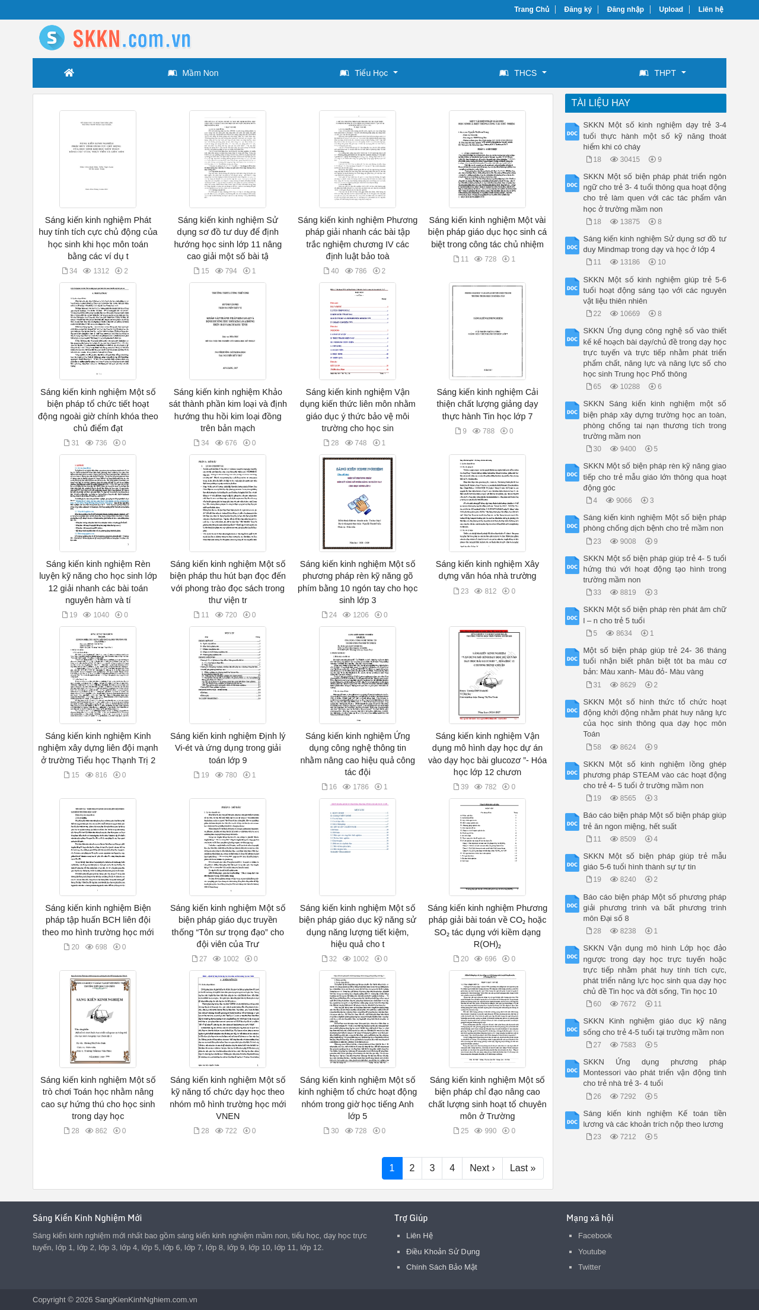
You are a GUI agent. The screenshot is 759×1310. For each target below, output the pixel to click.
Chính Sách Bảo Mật (441, 1267)
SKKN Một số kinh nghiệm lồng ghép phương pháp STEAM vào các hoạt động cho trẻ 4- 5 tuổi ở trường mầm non (655, 775)
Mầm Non (193, 73)
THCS (518, 73)
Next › (482, 1168)
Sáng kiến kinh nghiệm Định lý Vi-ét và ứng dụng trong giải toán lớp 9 (227, 747)
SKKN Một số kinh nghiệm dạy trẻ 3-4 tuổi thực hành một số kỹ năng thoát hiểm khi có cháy (655, 135)
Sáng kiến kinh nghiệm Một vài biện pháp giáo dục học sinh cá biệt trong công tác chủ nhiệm (487, 231)
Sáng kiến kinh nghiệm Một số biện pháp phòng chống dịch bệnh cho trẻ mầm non (655, 523)
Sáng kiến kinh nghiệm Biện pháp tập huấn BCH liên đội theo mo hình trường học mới (98, 919)
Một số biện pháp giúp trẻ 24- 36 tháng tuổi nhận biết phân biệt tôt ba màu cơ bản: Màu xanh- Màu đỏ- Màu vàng (655, 661)
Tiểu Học (364, 73)
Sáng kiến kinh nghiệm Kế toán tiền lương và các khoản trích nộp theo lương (655, 1119)
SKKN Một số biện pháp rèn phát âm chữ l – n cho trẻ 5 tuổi (655, 614)
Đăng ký (578, 9)
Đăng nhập (625, 9)
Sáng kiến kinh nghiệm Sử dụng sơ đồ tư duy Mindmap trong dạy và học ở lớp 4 (655, 244)
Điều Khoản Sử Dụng (443, 1251)
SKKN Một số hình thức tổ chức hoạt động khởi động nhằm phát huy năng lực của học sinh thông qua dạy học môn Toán (655, 718)
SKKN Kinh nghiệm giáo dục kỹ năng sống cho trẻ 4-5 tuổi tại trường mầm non (655, 1026)
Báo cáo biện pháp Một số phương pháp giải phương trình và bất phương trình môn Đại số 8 (655, 908)
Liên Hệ (419, 1235)
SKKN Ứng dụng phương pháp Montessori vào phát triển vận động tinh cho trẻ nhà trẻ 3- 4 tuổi (655, 1072)
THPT (657, 73)
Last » (523, 1168)
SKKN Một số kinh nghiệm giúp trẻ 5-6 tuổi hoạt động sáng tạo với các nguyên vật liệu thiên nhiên (655, 290)
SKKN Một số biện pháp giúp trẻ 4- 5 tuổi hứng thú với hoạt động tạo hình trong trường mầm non (655, 569)
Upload (671, 9)
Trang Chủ (531, 9)
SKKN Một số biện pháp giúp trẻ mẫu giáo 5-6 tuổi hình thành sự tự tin (655, 861)
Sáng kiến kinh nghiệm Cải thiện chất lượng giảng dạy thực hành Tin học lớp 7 (487, 403)
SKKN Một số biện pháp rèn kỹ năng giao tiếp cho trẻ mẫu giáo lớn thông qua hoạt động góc (655, 476)
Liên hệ (711, 9)
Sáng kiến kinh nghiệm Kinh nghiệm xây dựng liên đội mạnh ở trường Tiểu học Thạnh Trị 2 (98, 747)
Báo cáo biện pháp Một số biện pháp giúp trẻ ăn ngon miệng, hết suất (655, 820)
